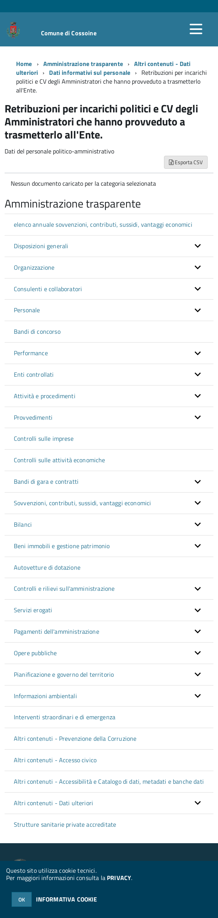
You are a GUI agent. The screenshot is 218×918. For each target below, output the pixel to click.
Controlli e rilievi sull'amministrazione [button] (64, 588)
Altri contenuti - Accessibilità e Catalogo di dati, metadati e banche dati (109, 781)
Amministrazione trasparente (83, 63)
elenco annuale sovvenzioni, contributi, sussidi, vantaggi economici (103, 224)
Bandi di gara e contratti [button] (46, 481)
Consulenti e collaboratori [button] (48, 288)
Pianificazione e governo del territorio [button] (64, 674)
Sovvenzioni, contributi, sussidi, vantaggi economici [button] (82, 503)
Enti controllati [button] (34, 374)
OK (21, 899)
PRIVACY (119, 877)
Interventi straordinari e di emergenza (64, 717)
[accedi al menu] (196, 29)
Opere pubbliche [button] (35, 653)
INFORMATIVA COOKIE (66, 899)
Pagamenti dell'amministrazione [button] (56, 631)
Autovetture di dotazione (47, 567)
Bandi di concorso (37, 331)
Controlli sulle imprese (44, 438)
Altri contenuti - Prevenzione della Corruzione (75, 738)
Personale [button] (27, 310)
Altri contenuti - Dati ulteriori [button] (53, 803)
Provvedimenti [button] (33, 417)
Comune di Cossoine (69, 33)
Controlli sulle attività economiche (59, 460)
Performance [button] (31, 353)
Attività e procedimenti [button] (44, 395)
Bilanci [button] (23, 524)
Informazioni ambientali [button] (45, 695)
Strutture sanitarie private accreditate (65, 824)
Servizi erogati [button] (33, 610)
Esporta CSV (186, 162)
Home (24, 63)
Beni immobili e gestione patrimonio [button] (62, 545)
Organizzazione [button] (34, 267)
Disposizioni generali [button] (41, 246)
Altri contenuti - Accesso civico (55, 760)
